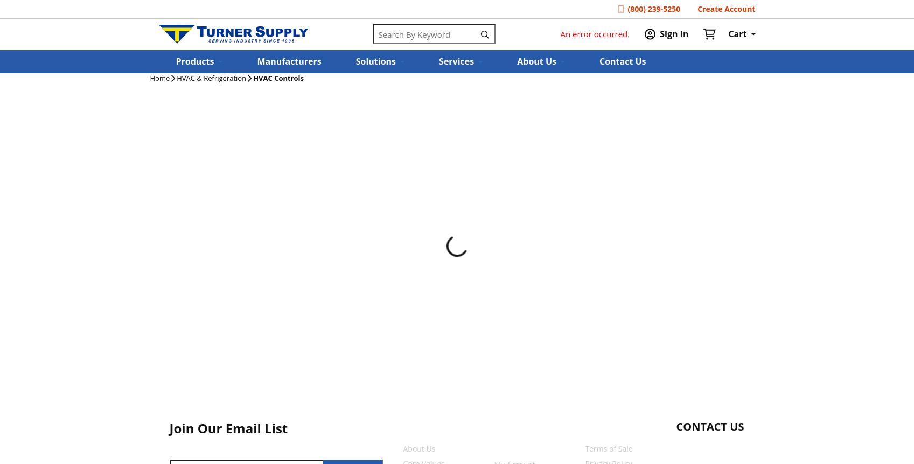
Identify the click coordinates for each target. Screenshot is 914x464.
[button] (199, 61)
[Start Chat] (700, 448)
